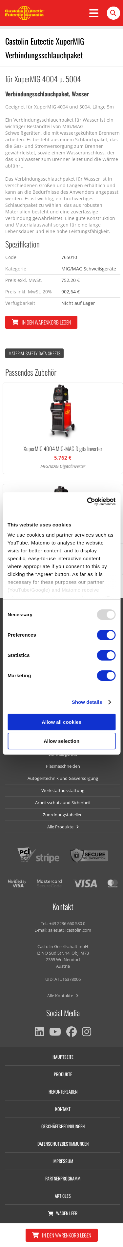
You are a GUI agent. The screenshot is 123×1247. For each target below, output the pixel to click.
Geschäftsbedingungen (63, 1126)
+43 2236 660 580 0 (67, 923)
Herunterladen (63, 1091)
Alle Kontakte (62, 996)
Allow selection (61, 741)
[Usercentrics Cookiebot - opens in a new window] (87, 501)
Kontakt (63, 1108)
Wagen (62, 1213)
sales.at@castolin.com (69, 930)
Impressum (62, 1161)
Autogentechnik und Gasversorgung (63, 778)
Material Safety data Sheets (34, 353)
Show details (87, 702)
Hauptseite (62, 1056)
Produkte (63, 1074)
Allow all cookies (61, 722)
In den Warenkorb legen (41, 322)
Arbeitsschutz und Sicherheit (63, 802)
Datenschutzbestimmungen (63, 1143)
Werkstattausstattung (62, 790)
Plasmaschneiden (63, 766)
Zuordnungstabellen (63, 815)
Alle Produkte (63, 827)
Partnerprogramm (62, 1178)
